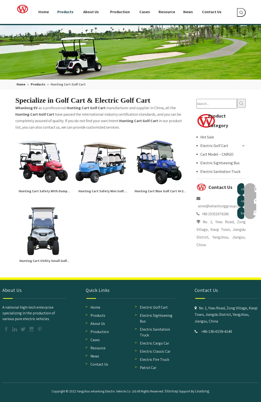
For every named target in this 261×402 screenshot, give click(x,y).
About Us (97, 323)
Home (95, 307)
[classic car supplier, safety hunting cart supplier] (130, 52)
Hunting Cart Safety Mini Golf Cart (101, 191)
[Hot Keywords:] (241, 12)
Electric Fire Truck (154, 359)
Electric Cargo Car (154, 343)
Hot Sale (207, 137)
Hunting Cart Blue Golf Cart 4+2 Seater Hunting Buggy (159, 191)
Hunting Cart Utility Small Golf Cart (43, 261)
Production (99, 331)
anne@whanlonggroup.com (221, 206)
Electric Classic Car (155, 351)
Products (97, 315)
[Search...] (216, 103)
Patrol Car (148, 367)
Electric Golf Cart (214, 145)
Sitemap (171, 391)
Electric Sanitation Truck (220, 171)
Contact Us (99, 364)
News (94, 356)
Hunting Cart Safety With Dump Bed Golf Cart (43, 191)
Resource (98, 348)
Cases (95, 339)
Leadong (202, 391)
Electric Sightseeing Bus (220, 162)
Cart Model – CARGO (216, 154)
